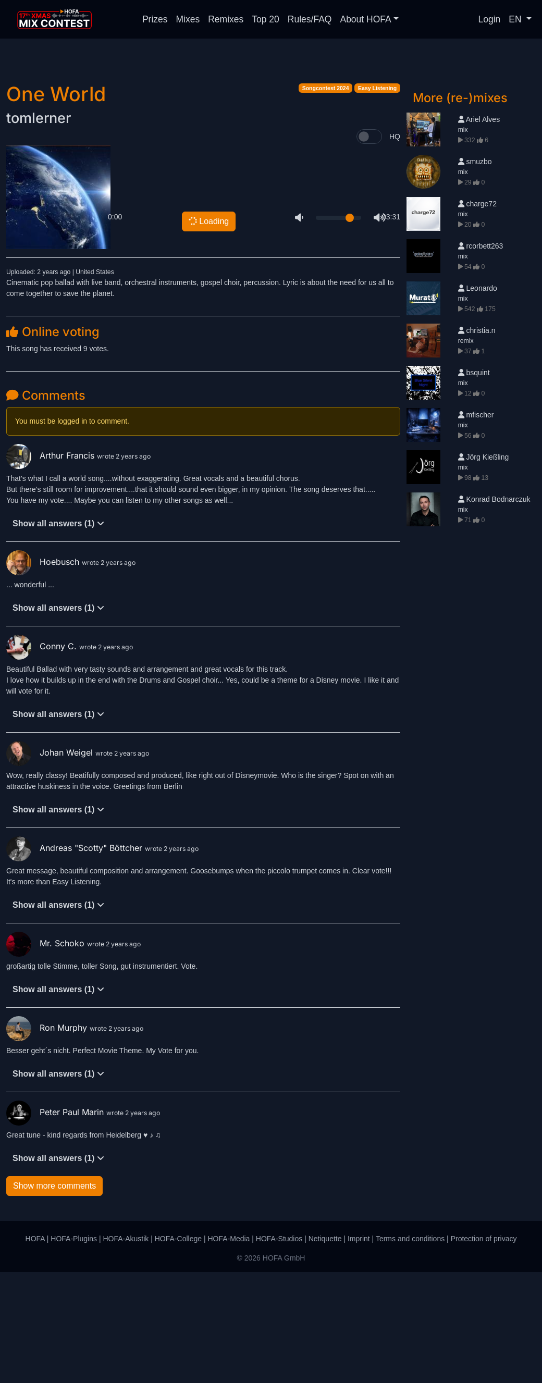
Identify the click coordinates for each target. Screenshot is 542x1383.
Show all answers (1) (58, 634)
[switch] (369, 247)
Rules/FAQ (310, 19)
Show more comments (54, 1296)
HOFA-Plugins (74, 1349)
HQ (394, 247)
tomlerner (38, 229)
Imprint (359, 1349)
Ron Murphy (48, 1138)
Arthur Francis (51, 566)
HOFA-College (178, 1349)
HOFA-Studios (279, 1349)
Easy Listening (377, 199)
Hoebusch (44, 673)
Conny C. (42, 757)
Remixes (225, 19)
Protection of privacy (484, 1349)
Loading (208, 332)
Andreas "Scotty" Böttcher (75, 959)
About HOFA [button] (365, 19)
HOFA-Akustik (126, 1349)
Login (489, 19)
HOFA (35, 1349)
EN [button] (516, 19)
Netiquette (325, 1349)
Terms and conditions (410, 1349)
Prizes (155, 19)
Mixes (188, 19)
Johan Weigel (50, 863)
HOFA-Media (228, 1349)
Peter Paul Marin (56, 1223)
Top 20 (265, 19)
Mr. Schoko (46, 1054)
